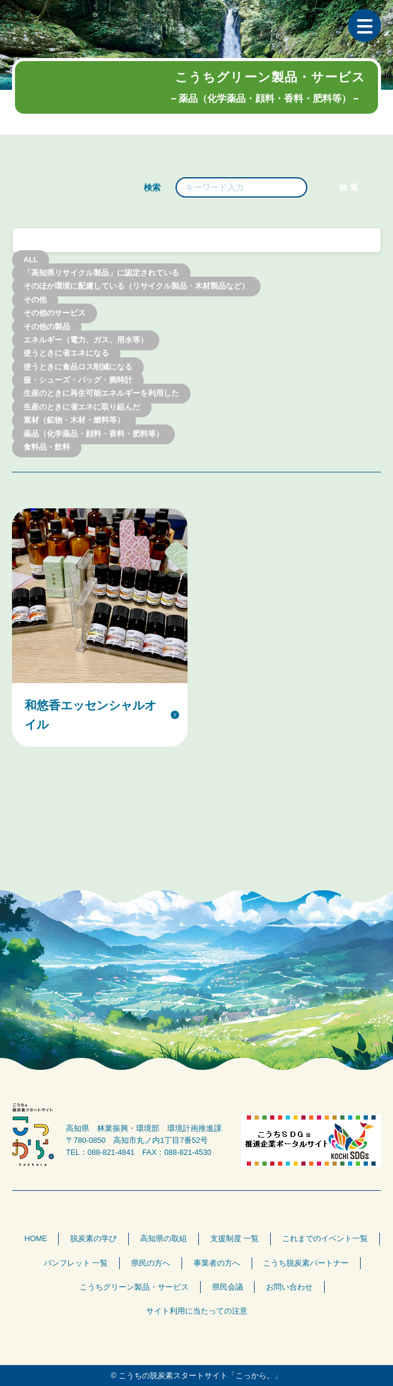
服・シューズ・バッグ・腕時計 (77, 381)
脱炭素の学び (93, 1239)
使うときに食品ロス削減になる (77, 367)
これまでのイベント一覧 (325, 1239)
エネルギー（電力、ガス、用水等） (85, 340)
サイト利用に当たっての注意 (196, 1311)
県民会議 (227, 1287)
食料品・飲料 (46, 447)
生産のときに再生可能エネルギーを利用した (101, 394)
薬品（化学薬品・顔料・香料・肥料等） (93, 434)
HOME (36, 1239)
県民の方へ (150, 1263)
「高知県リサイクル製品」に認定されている (101, 273)
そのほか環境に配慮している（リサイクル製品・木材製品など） (136, 287)
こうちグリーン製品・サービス (134, 1287)
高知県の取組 (163, 1239)
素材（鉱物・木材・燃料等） (74, 421)
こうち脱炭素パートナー (306, 1263)
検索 (152, 187)
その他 (35, 300)
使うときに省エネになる (66, 354)
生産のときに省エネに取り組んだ (81, 407)
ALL (30, 260)
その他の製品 (46, 327)
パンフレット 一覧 (76, 1263)
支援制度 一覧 (234, 1239)
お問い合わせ (289, 1287)
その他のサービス (54, 314)
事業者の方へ (217, 1263)
